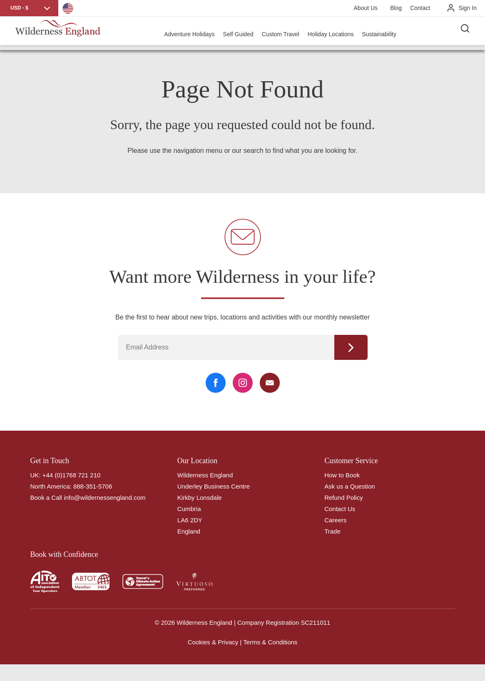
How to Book (342, 475)
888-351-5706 (92, 486)
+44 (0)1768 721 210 (71, 475)
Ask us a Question (349, 486)
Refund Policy (343, 497)
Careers (335, 520)
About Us (366, 8)
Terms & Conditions (270, 642)
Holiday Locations (334, 33)
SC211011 (316, 622)
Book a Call (46, 497)
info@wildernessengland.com (104, 497)
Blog (396, 8)
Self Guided (242, 33)
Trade (332, 531)
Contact (420, 8)
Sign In (467, 8)
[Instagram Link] (242, 382)
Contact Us (339, 508)
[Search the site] (468, 33)
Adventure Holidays (193, 33)
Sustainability (383, 33)
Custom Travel (284, 33)
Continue (351, 347)
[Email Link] (269, 382)
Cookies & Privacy (213, 642)
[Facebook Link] (215, 382)
